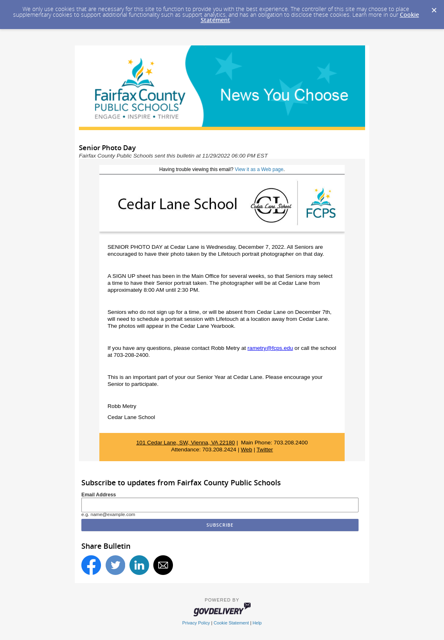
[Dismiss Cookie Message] (434, 8)
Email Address (98, 495)
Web (246, 449)
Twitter (265, 449)
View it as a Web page (259, 169)
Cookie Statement (231, 622)
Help (257, 622)
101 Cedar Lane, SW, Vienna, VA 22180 (185, 442)
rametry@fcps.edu (270, 348)
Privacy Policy (196, 622)
